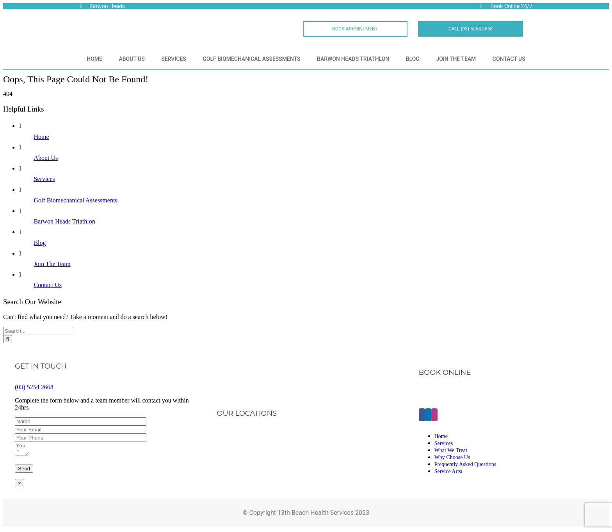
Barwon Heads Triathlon (353, 59)
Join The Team (456, 59)
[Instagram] (434, 416)
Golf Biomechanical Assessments (251, 59)
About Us (131, 59)
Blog (413, 59)
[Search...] (37, 331)
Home (94, 59)
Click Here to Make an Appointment (468, 395)
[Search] (7, 339)
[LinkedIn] (428, 416)
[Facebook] (422, 416)
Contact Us (509, 59)
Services (173, 59)
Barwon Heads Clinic (245, 429)
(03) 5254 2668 (34, 387)
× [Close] (19, 485)
